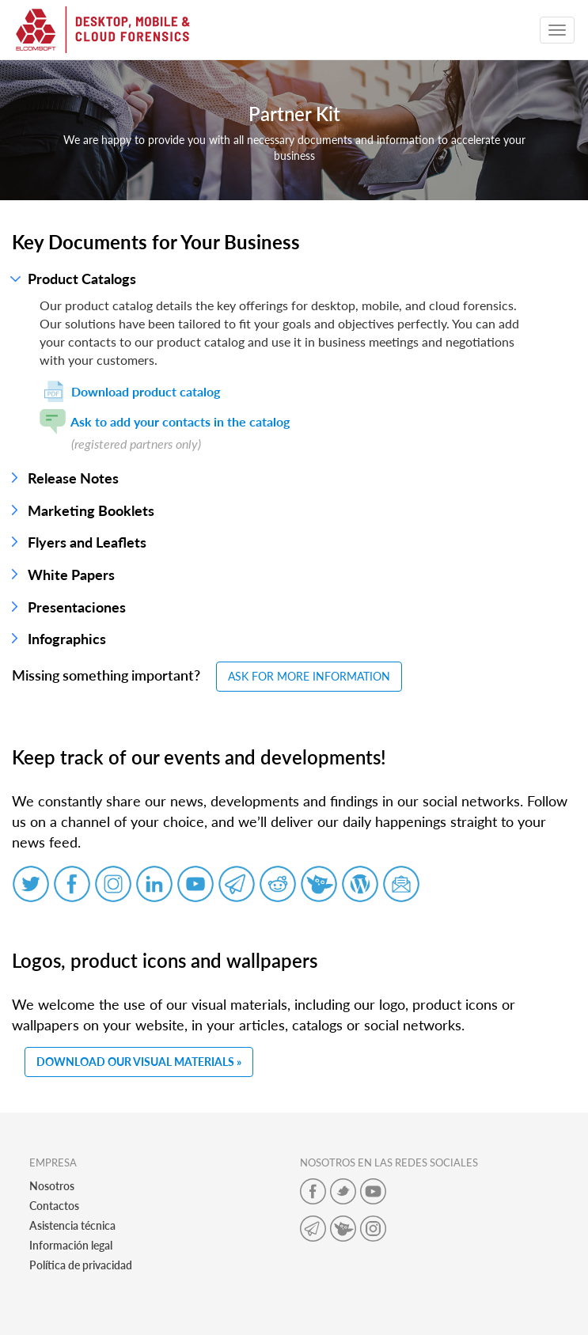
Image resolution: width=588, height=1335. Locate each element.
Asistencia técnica (72, 1225)
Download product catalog (130, 391)
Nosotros (51, 1186)
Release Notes (73, 478)
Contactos (54, 1205)
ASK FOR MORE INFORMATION (309, 676)
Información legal (70, 1245)
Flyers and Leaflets (87, 542)
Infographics (67, 638)
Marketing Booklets (91, 510)
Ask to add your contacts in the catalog (165, 421)
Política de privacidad (80, 1265)
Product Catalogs (82, 278)
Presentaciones (77, 607)
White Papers (71, 574)
